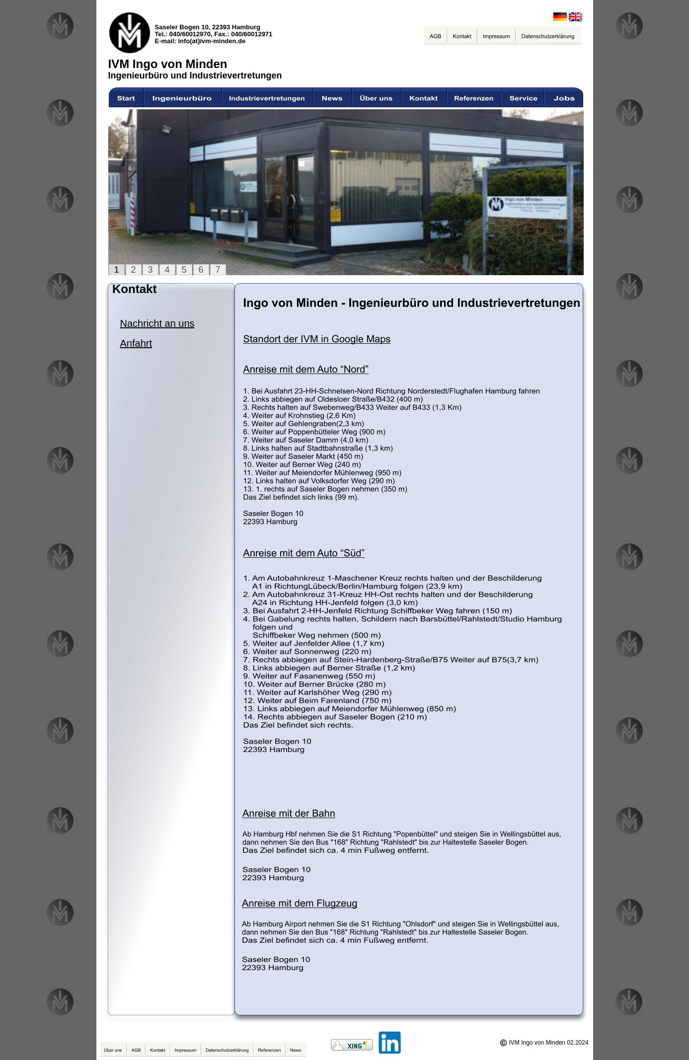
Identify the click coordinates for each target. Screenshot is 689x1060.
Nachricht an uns (157, 323)
